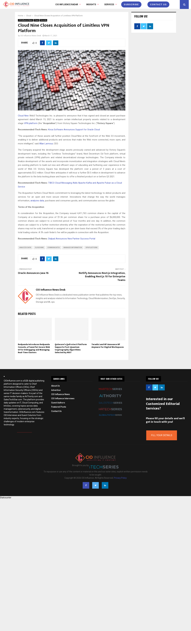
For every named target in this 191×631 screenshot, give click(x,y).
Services (109, 4)
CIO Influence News (25, 20)
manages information (73, 247)
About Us (55, 386)
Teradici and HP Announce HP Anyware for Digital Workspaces (107, 346)
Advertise (56, 390)
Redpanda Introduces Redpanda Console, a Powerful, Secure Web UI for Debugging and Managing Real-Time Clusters (34, 348)
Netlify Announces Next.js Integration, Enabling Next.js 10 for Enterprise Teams (102, 277)
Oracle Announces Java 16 (33, 273)
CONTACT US (158, 4)
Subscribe (131, 4)
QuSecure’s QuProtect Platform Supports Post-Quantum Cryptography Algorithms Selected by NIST (71, 348)
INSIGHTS (91, 4)
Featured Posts (58, 407)
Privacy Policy (120, 478)
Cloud (36, 20)
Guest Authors (58, 402)
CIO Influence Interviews (62, 398)
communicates (53, 247)
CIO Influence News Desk (30, 36)
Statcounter (5, 497)
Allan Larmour (46, 143)
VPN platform (30, 123)
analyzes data (37, 200)
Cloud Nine (23, 115)
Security (43, 20)
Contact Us (56, 411)
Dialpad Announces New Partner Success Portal (71, 238)
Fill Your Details (161, 435)
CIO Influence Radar (66, 4)
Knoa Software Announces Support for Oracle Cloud (74, 129)
